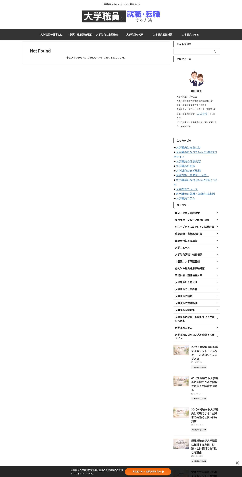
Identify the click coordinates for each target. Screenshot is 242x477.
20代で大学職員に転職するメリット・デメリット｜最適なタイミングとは (205, 327)
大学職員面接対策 (163, 34)
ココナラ (201, 113)
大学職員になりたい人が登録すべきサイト (198, 146)
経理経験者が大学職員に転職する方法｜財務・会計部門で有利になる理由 (205, 405)
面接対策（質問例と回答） (190, 163)
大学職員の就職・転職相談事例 (192, 175)
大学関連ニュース (185, 171)
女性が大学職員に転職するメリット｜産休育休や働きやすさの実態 (205, 431)
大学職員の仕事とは (51, 34)
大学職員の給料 (135, 34)
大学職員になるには (186, 142)
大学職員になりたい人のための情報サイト (121, 462)
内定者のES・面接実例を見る (148, 471)
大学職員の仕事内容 (186, 150)
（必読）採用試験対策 (79, 34)
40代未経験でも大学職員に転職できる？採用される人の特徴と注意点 (205, 353)
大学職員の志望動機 (107, 34)
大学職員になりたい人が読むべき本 (194, 167)
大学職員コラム (190, 34)
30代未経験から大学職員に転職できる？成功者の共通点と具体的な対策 (205, 379)
